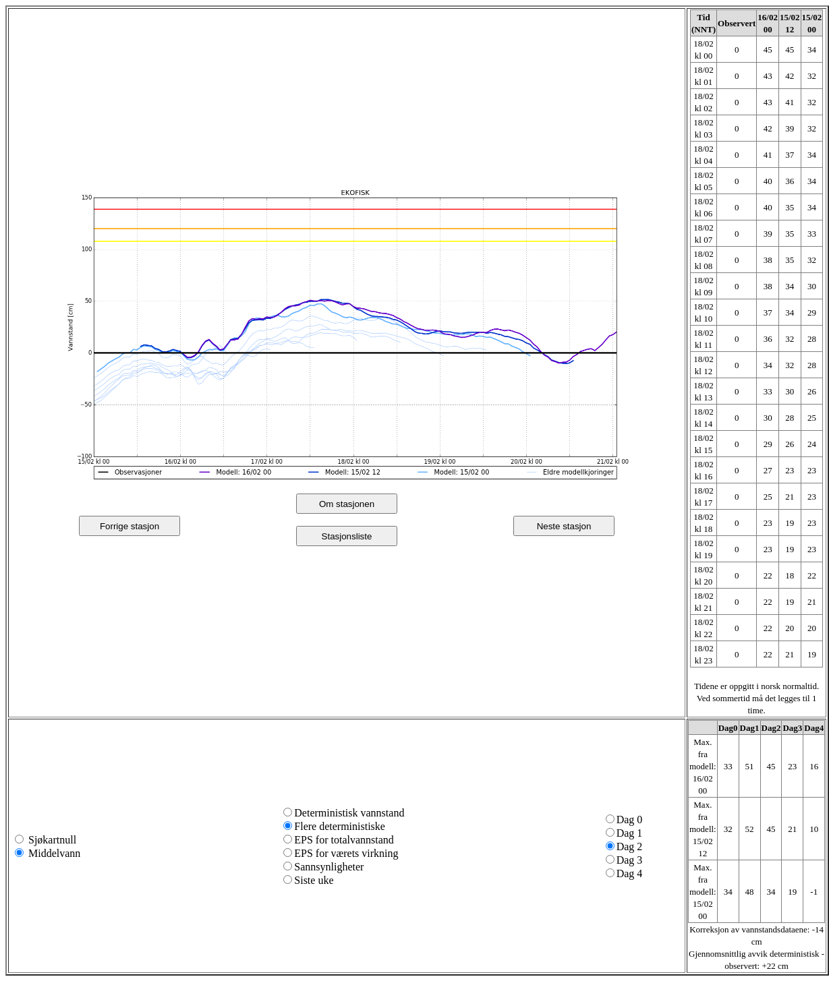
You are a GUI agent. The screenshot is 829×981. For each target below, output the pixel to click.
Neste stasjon (564, 526)
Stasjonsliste (347, 536)
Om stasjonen (346, 504)
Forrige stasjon (129, 526)
